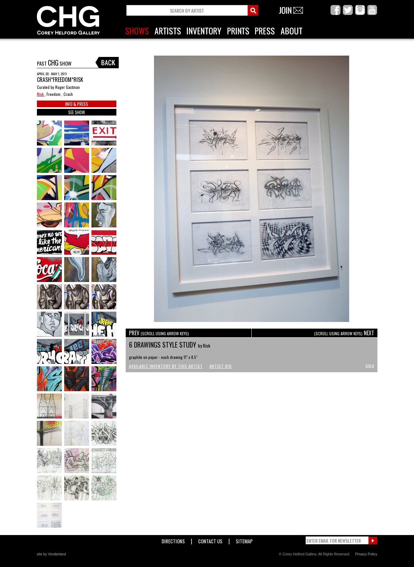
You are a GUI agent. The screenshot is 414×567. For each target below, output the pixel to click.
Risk (41, 94)
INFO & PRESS (76, 104)
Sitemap (244, 540)
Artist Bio (220, 366)
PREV (159, 333)
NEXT (344, 333)
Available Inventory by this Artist (166, 366)
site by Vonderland (51, 554)
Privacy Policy (366, 554)
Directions (173, 540)
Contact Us (210, 540)
